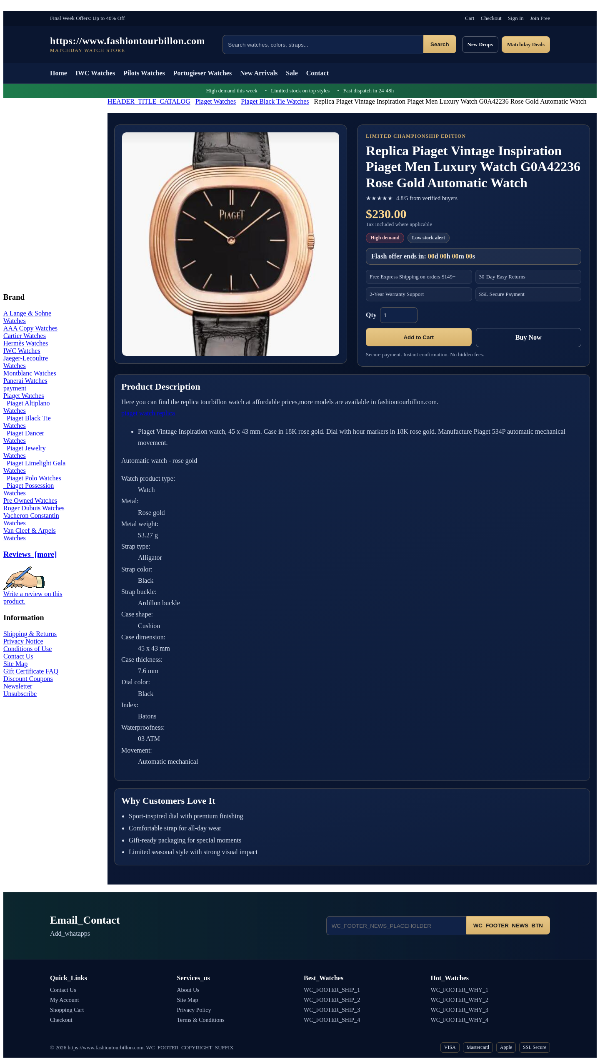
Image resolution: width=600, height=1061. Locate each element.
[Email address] (396, 925)
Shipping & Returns (30, 633)
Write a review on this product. (32, 594)
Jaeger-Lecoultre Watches (25, 362)
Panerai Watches (25, 380)
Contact (317, 73)
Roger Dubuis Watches (34, 508)
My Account (64, 1000)
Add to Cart (418, 337)
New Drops (480, 44)
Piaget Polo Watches (32, 478)
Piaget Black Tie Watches (275, 101)
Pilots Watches (144, 73)
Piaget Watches (215, 101)
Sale (292, 73)
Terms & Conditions (201, 1020)
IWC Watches (95, 73)
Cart (469, 18)
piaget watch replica (148, 413)
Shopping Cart (67, 1010)
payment (14, 388)
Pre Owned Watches (30, 500)
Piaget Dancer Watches (23, 437)
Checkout (491, 18)
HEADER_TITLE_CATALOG (149, 101)
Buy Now (528, 337)
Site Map (15, 663)
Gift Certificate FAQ (30, 671)
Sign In (516, 18)
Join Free (540, 18)
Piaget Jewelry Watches (24, 452)
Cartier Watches (24, 335)
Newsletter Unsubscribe (20, 690)
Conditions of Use (27, 648)
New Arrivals (259, 73)
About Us (188, 990)
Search (439, 44)
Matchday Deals (526, 44)
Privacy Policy (194, 1010)
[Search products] (322, 44)
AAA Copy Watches (30, 328)
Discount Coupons (28, 678)
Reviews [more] (30, 554)
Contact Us (18, 656)
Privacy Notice (23, 641)
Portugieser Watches (202, 73)
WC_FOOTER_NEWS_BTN (508, 925)
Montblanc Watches (29, 373)
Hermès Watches (25, 343)
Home (58, 73)
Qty (371, 314)
